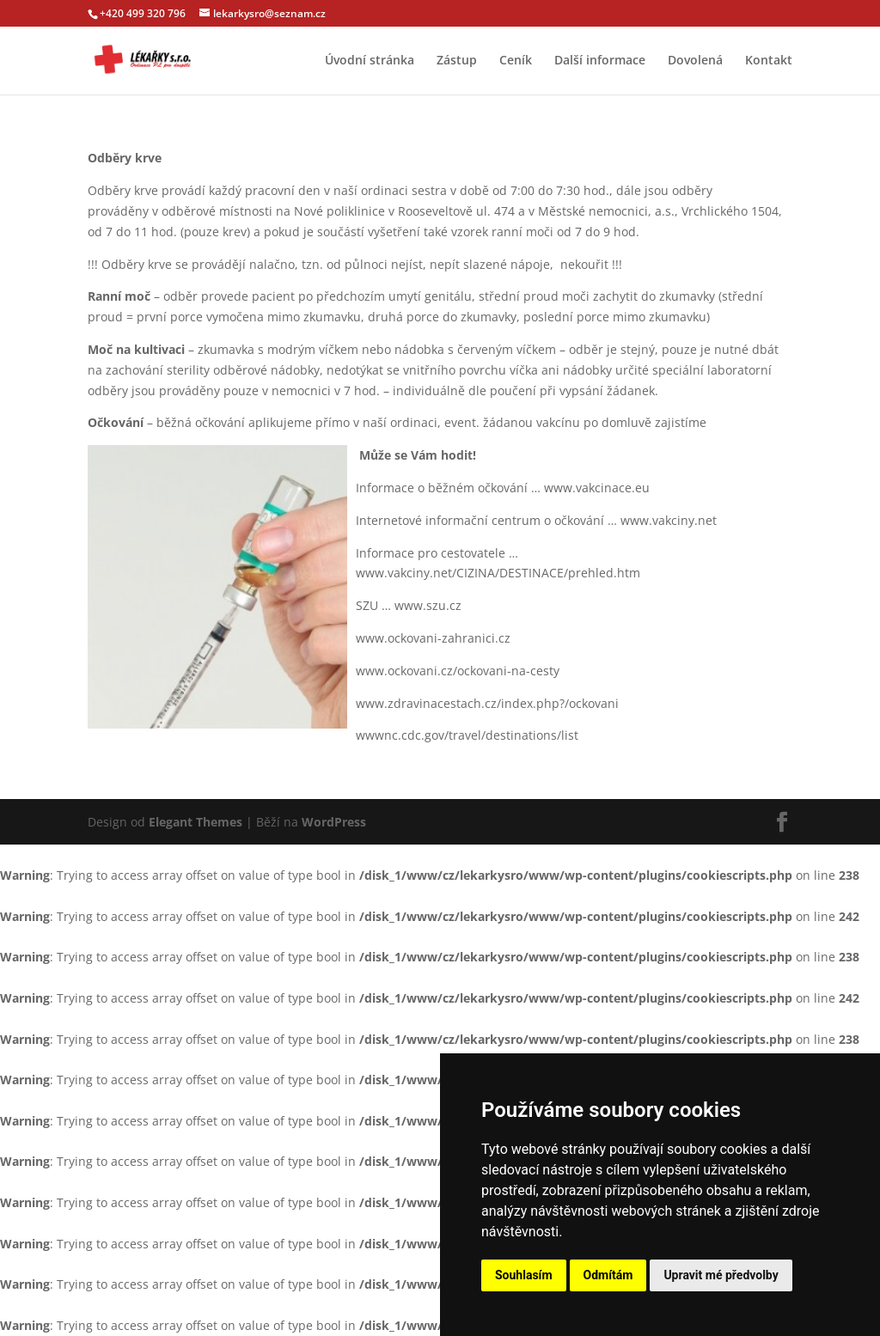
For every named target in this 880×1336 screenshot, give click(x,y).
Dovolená (695, 61)
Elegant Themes (195, 822)
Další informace (599, 61)
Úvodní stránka (369, 61)
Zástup (457, 61)
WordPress (334, 822)
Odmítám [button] (608, 1275)
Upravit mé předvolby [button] (720, 1275)
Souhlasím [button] (524, 1275)
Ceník (515, 61)
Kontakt (768, 61)
